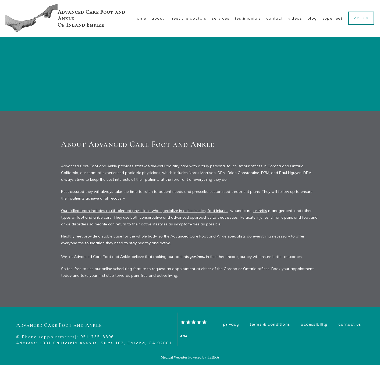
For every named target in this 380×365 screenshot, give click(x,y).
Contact (274, 18)
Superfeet (332, 18)
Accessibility (314, 324)
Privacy (231, 324)
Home (140, 18)
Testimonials (248, 18)
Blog (312, 18)
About (157, 18)
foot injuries (218, 210)
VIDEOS (295, 18)
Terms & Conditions (270, 324)
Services (220, 18)
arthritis (260, 210)
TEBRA (213, 357)
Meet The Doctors (187, 18)
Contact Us (349, 324)
